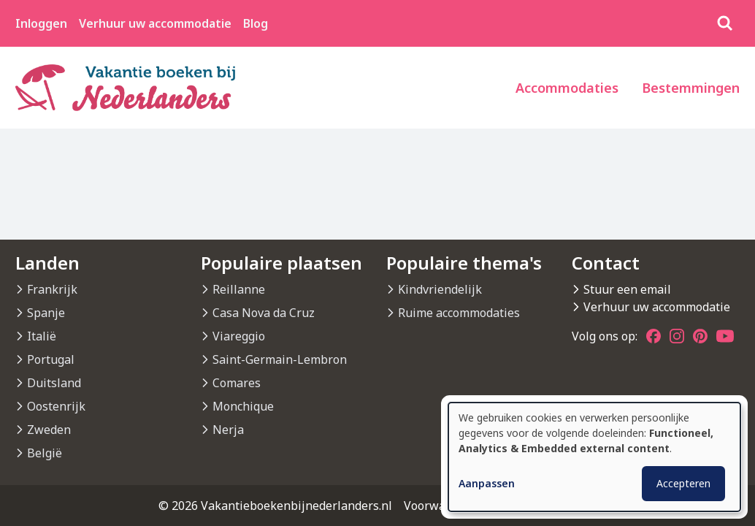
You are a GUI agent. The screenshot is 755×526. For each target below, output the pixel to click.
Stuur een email (627, 289)
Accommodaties (567, 87)
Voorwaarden (441, 506)
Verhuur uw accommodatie (155, 23)
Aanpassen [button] (487, 483)
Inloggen (41, 23)
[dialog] (594, 457)
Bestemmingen (691, 87)
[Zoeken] (725, 23)
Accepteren (683, 483)
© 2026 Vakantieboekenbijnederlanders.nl (275, 506)
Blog (255, 23)
